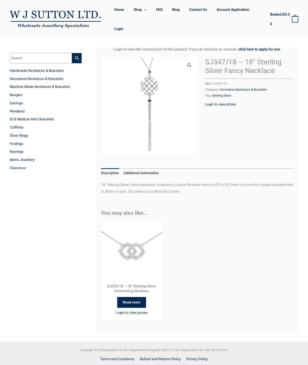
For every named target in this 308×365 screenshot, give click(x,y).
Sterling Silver (222, 81)
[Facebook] (149, 356)
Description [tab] (110, 159)
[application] (148, 12)
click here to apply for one (259, 35)
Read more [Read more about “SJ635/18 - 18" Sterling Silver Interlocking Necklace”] (131, 289)
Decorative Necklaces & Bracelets (244, 75)
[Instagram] (159, 356)
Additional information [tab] (142, 159)
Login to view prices (221, 90)
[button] (189, 51)
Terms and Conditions (118, 347)
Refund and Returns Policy (160, 347)
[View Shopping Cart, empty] (283, 12)
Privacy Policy (196, 347)
